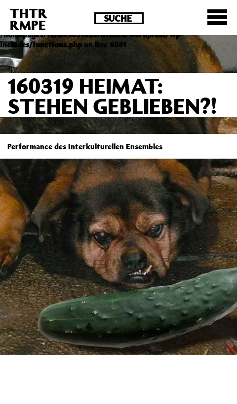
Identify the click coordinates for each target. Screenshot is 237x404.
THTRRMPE (28, 19)
